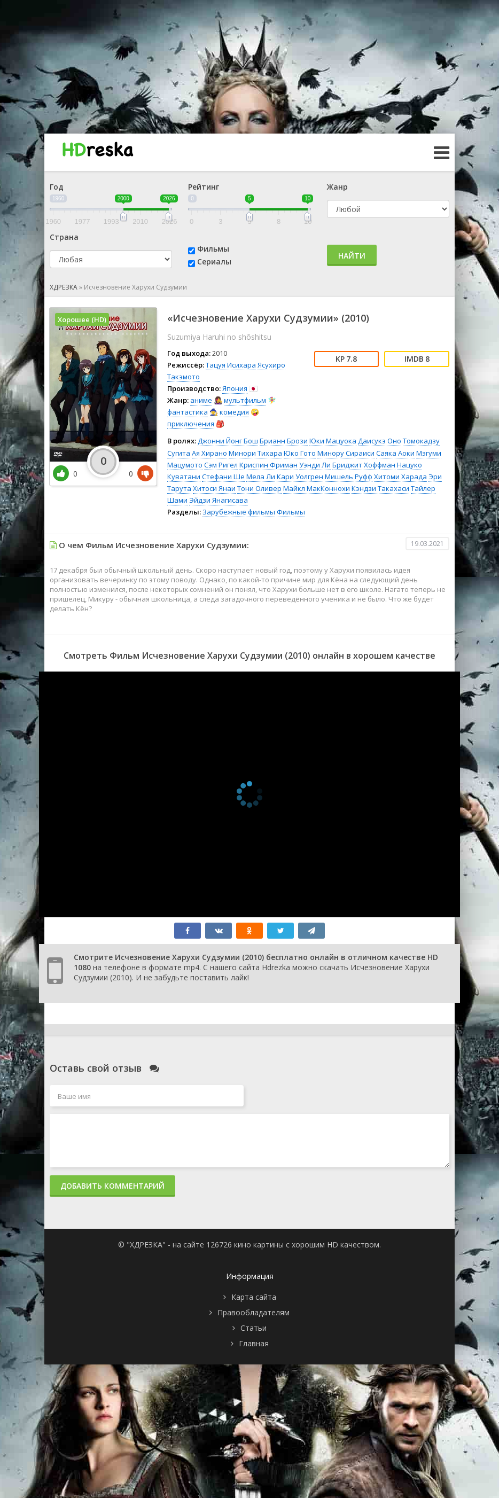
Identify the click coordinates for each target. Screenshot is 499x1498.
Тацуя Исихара (231, 365)
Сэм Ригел (221, 465)
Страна (64, 237)
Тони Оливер (259, 488)
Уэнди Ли (315, 465)
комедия (234, 412)
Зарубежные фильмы (238, 512)
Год (57, 187)
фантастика (187, 412)
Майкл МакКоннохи (316, 488)
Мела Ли (260, 476)
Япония (234, 388)
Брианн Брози (284, 441)
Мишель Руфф (348, 476)
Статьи (253, 1328)
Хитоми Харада (400, 476)
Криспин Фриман (268, 465)
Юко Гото (300, 453)
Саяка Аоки (395, 453)
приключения (190, 423)
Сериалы (214, 261)
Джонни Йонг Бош (228, 441)
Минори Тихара (255, 453)
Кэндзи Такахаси (380, 488)
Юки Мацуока (332, 441)
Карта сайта (253, 1297)
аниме (201, 400)
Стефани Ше (223, 476)
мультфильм (245, 400)
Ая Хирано (209, 453)
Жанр (337, 187)
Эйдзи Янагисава (218, 500)
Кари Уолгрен (300, 476)
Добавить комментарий (112, 1186)
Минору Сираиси (346, 453)
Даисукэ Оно (379, 441)
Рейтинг (203, 187)
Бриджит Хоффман (363, 465)
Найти (351, 256)
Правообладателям (253, 1312)
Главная (254, 1343)
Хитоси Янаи (214, 488)
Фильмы (213, 249)
